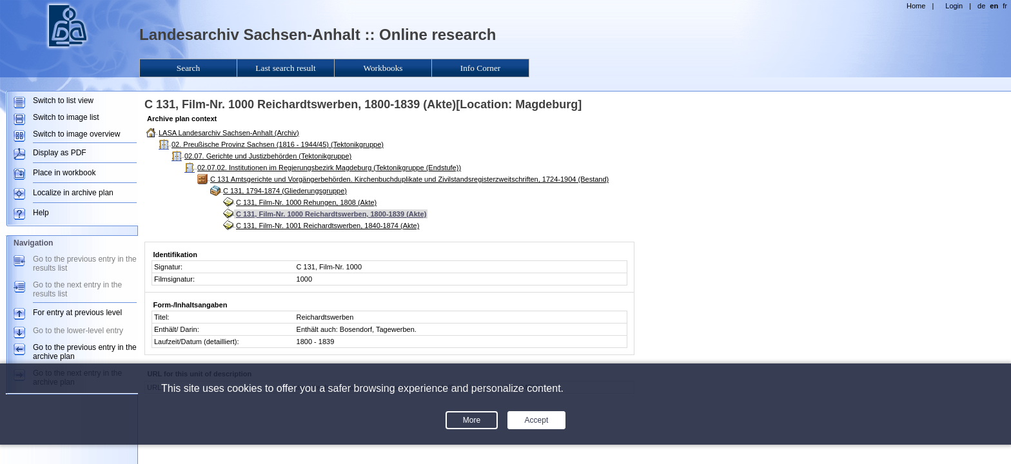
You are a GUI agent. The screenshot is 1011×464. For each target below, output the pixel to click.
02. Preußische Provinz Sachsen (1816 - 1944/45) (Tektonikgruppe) (278, 144)
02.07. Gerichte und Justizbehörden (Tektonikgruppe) (267, 156)
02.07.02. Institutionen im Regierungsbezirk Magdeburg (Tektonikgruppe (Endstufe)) (329, 167)
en (994, 6)
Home (916, 6)
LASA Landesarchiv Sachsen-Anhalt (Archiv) (229, 133)
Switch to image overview (76, 134)
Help (41, 212)
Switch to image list (66, 117)
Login (954, 6)
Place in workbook (64, 172)
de (981, 6)
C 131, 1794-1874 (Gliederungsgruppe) (285, 191)
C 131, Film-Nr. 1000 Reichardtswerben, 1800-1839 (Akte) (331, 214)
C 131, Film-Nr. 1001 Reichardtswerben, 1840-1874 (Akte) (327, 225)
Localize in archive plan (73, 192)
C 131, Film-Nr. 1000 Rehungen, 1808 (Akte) (306, 202)
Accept (537, 420)
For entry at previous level (77, 312)
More (471, 420)
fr (1005, 6)
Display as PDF (59, 152)
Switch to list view (63, 100)
